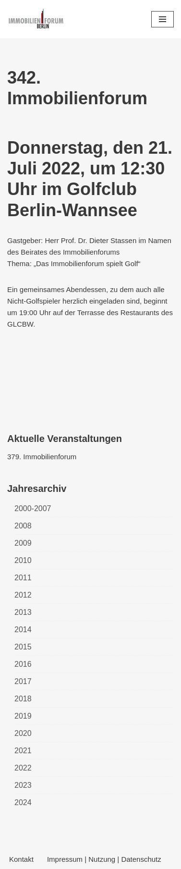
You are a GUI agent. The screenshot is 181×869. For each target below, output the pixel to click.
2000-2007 (32, 508)
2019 (23, 716)
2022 (23, 768)
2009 (23, 543)
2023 (23, 785)
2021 (23, 751)
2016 (23, 664)
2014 (23, 629)
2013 (23, 612)
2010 (23, 560)
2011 (23, 578)
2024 (23, 802)
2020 (23, 733)
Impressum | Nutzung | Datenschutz (104, 859)
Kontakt (21, 859)
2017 (23, 681)
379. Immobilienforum (41, 457)
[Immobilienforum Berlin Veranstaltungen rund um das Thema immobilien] (36, 19)
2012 (23, 595)
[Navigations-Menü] (162, 19)
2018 (23, 699)
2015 (23, 647)
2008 (23, 526)
